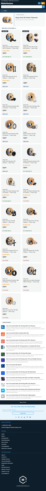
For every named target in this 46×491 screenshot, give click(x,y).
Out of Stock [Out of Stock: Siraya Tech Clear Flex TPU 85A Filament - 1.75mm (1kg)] (5, 317)
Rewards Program (7, 463)
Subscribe (23, 413)
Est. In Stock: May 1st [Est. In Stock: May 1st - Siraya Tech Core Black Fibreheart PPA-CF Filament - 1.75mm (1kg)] (7, 56)
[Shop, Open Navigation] (4, 11)
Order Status (5, 459)
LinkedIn (24, 417)
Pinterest (27, 417)
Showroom (4, 438)
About (3, 455)
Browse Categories (9, 28)
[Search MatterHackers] (43, 6)
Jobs (2, 465)
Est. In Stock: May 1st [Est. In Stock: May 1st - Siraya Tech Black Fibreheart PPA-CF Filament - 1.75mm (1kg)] (27, 171)
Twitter (18, 417)
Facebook (16, 417)
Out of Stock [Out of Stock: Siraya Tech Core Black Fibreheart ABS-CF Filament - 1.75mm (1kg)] (26, 290)
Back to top (23, 402)
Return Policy (5, 467)
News (3, 436)
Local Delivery (5, 461)
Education (4, 442)
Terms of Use (5, 471)
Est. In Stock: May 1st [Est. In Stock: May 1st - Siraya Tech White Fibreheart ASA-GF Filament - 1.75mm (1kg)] (7, 201)
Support (4, 444)
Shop (3, 434)
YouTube (30, 417)
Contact (3, 457)
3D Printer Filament (20, 14)
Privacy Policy (5, 469)
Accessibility (5, 473)
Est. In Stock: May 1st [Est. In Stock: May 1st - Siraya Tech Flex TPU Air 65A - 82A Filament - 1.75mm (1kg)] (27, 56)
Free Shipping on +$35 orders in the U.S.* (10, 0)
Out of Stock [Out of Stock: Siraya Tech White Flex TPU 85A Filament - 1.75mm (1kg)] (26, 260)
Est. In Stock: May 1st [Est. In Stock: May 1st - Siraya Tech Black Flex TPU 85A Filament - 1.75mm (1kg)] (27, 230)
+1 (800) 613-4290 (6, 425)
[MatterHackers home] (23, 480)
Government (5, 446)
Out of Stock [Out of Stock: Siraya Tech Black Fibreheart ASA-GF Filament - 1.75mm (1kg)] (26, 201)
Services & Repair (6, 448)
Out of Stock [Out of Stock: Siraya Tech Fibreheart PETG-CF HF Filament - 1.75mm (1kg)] (5, 260)
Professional (5, 440)
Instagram (21, 417)
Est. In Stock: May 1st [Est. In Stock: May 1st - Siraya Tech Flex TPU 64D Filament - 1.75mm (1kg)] (7, 230)
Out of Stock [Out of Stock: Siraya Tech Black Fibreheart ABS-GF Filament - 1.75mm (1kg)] (5, 290)
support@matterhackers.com (11, 427)
